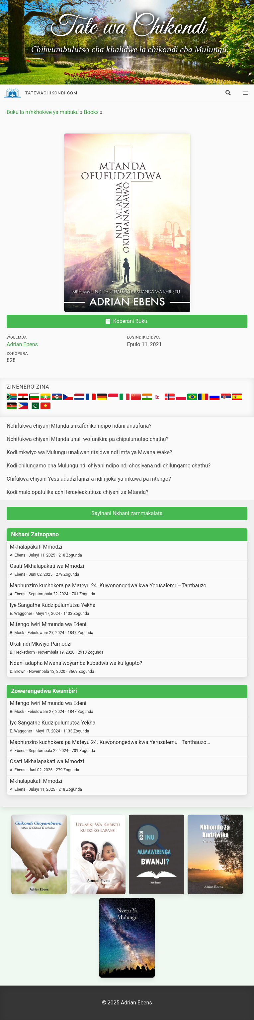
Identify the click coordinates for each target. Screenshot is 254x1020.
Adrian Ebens (22, 344)
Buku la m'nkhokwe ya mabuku (43, 112)
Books (91, 112)
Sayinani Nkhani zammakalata (126, 513)
